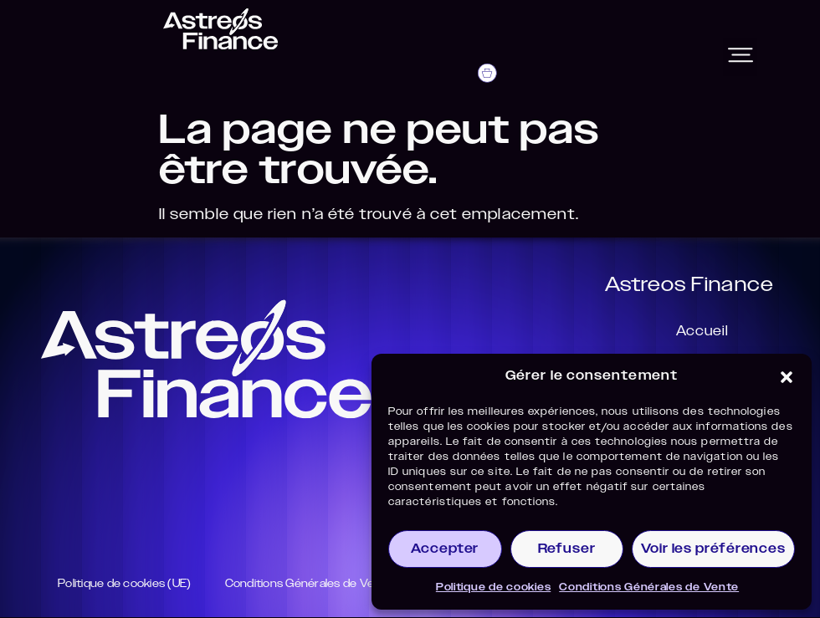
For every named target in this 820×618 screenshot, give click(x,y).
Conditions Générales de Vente (649, 587)
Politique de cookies (493, 587)
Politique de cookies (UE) (130, 584)
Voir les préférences (713, 549)
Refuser (567, 549)
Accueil (695, 333)
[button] (786, 377)
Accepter (445, 549)
